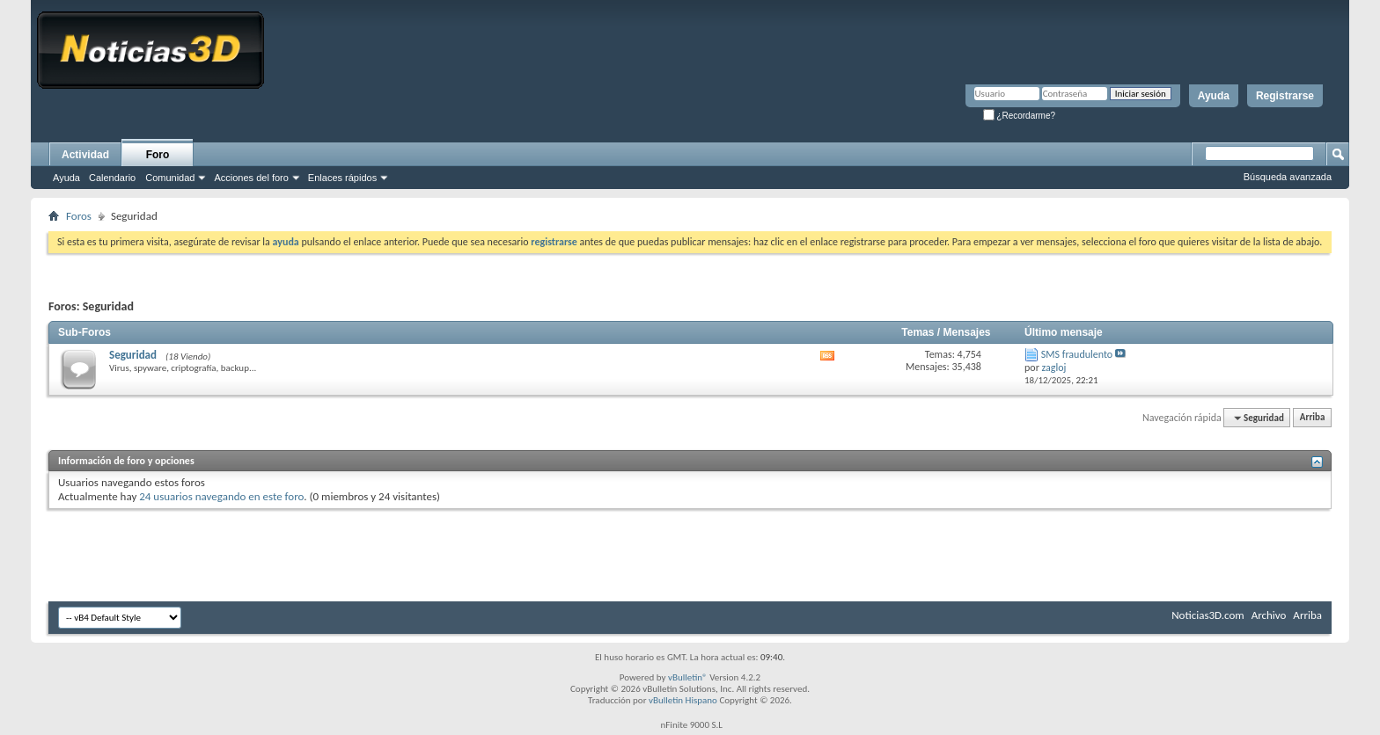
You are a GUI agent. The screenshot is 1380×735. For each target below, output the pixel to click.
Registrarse (1285, 96)
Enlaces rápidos (342, 177)
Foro (158, 155)
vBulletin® (688, 677)
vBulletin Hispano (683, 700)
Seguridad (133, 354)
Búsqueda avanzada (1288, 176)
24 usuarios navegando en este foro (221, 496)
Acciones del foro (251, 177)
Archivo (1269, 615)
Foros (79, 215)
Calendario (112, 177)
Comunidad (170, 177)
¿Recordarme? (1019, 115)
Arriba (1312, 418)
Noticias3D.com (1207, 615)
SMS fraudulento (1076, 354)
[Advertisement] (690, 548)
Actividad (85, 155)
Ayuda (1214, 96)
